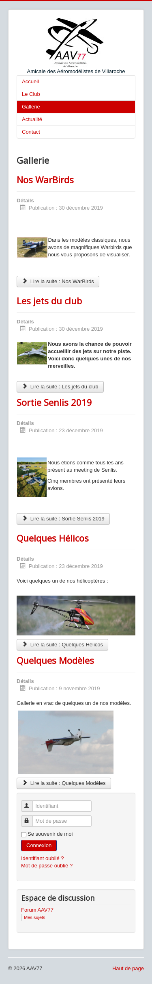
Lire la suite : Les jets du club (60, 387)
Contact (31, 132)
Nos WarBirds (45, 179)
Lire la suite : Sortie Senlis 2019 (63, 519)
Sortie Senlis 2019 (54, 402)
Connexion (38, 845)
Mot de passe (30, 817)
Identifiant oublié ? (42, 858)
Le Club (31, 94)
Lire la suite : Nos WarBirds (58, 281)
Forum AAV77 (37, 910)
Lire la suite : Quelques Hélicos (62, 645)
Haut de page (128, 968)
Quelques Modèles (55, 660)
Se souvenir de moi (50, 834)
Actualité (32, 119)
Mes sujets (34, 917)
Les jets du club (49, 301)
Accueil (30, 81)
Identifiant (30, 802)
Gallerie (31, 107)
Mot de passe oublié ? (47, 866)
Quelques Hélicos (53, 538)
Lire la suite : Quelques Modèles (64, 783)
